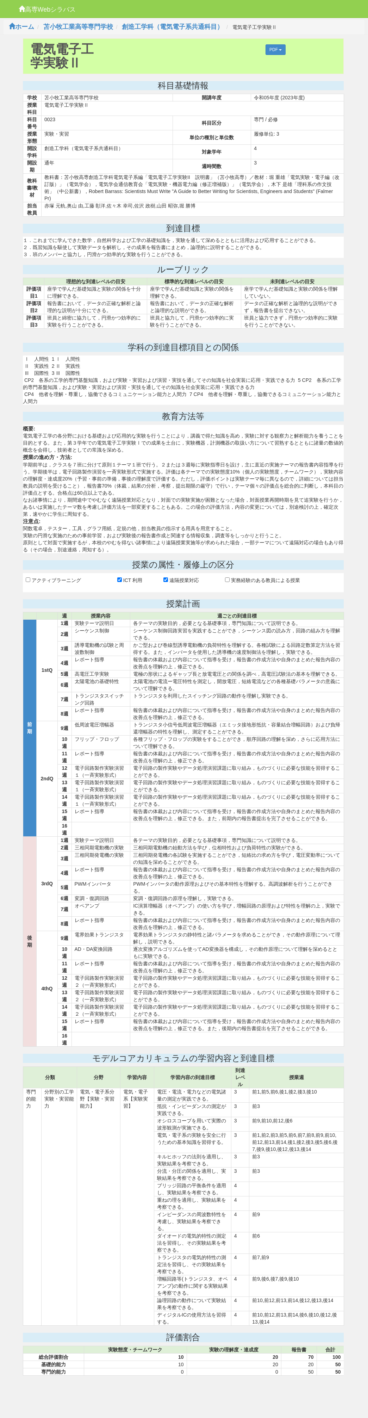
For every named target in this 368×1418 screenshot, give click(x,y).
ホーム (21, 26)
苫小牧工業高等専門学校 (78, 26)
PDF (275, 49)
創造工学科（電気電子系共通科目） (172, 26)
